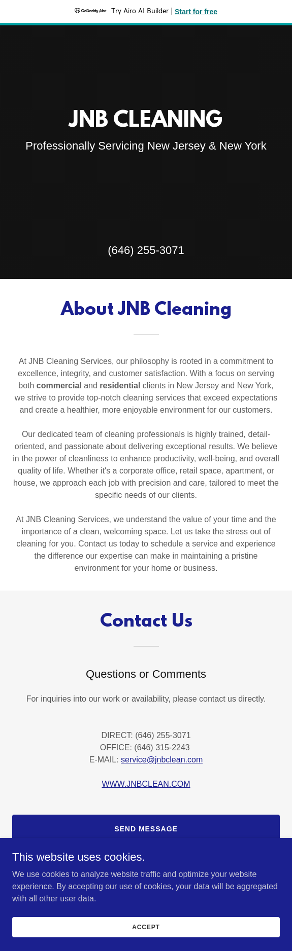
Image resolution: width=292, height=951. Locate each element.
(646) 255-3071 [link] (146, 250)
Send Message (146, 829)
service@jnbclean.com (162, 759)
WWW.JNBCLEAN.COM (146, 784)
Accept (145, 926)
